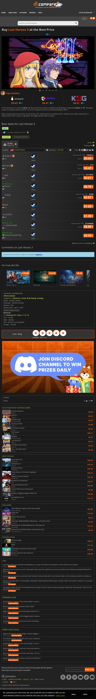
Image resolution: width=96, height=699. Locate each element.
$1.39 (88, 216)
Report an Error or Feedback (83, 243)
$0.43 (88, 158)
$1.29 (88, 206)
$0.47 (88, 168)
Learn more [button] (60, 696)
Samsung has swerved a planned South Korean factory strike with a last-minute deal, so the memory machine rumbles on (47, 587)
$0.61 (88, 178)
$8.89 (88, 226)
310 (4, 207)
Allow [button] (85, 694)
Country (5, 150)
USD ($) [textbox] (60, 150)
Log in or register (85, 13)
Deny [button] (73, 694)
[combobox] (27, 150)
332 (4, 158)
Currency (52, 150)
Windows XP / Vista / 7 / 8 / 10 (17, 326)
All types (6, 137)
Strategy (40, 309)
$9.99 (88, 235)
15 (4, 228)
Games (3, 13)
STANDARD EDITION (21, 137)
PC (5, 128)
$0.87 (88, 197)
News (40, 13)
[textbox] (18, 150)
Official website (9, 307)
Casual (23, 309)
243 (4, 217)
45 (4, 178)
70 (4, 238)
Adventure (16, 309)
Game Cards (12, 13)
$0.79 (88, 187)
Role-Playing (31, 309)
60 (4, 168)
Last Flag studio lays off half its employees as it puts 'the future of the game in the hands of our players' (40, 576)
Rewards (32, 13)
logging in (39, 254)
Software (23, 13)
